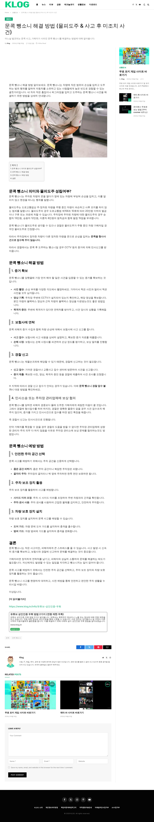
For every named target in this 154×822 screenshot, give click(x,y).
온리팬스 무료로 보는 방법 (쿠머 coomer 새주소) (140, 110)
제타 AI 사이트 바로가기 (72, 712)
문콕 (7, 638)
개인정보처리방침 (52, 807)
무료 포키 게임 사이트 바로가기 (20, 712)
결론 (14, 178)
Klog (8, 43)
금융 (59, 4)
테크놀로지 (69, 4)
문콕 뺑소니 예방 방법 (20, 175)
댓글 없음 (30, 43)
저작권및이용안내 (85, 807)
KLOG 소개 (38, 807)
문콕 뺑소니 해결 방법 (20, 172)
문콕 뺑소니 (16, 638)
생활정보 (82, 4)
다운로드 (93, 4)
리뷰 (51, 4)
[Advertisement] (58, 65)
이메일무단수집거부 (102, 807)
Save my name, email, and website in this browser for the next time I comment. (42, 767)
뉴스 (44, 4)
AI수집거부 (116, 807)
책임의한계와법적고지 (69, 807)
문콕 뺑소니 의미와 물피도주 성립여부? (27, 168)
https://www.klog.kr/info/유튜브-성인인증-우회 (35, 606)
